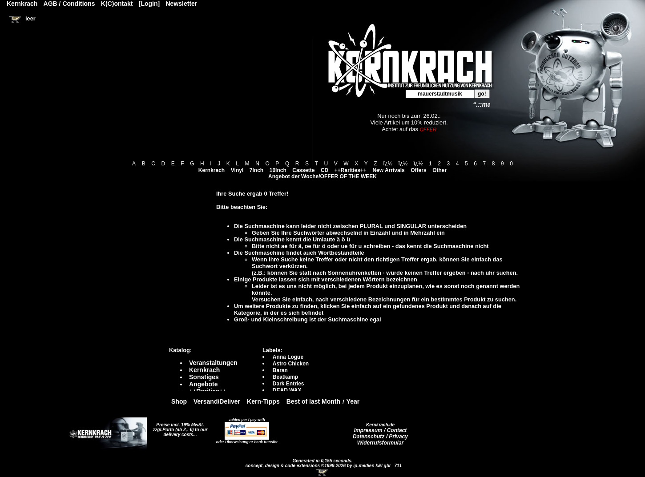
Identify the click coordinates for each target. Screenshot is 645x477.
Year (353, 401)
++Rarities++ (351, 170)
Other (439, 170)
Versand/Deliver (217, 401)
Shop (179, 401)
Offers (418, 170)
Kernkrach (211, 170)
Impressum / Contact (380, 430)
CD (324, 170)
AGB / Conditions (69, 3)
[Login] (149, 3)
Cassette (303, 170)
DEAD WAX (287, 390)
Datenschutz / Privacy (380, 436)
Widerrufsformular (380, 443)
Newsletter (182, 3)
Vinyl (237, 170)
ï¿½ (387, 163)
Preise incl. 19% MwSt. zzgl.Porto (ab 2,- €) (178, 427)
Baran (280, 370)
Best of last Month (313, 401)
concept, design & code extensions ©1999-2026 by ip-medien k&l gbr (319, 465)
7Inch (256, 170)
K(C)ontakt (117, 3)
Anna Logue (288, 357)
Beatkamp (285, 377)
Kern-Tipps (263, 401)
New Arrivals (388, 170)
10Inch (278, 170)
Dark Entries (288, 384)
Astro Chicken (291, 364)
